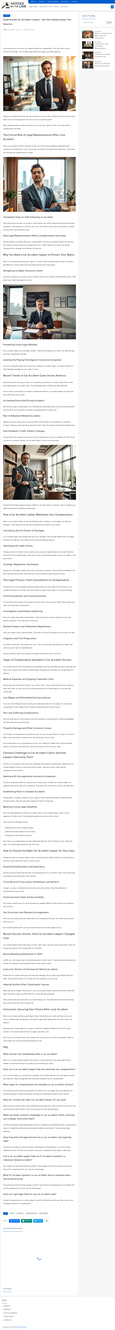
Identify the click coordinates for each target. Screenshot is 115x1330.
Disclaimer (42, 1)
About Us (33, 1)
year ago (98, 31)
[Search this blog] (94, 22)
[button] (14, 1221)
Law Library (64, 7)
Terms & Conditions (52, 1)
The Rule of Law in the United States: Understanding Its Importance (101, 46)
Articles (56, 7)
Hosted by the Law (20, 1327)
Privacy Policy (65, 1)
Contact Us (74, 1)
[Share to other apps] (46, 1221)
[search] (112, 6)
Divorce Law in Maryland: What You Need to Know (102, 65)
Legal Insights (33, 7)
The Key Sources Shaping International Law (102, 55)
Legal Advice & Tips (45, 7)
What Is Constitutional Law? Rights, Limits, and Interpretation (103, 36)
